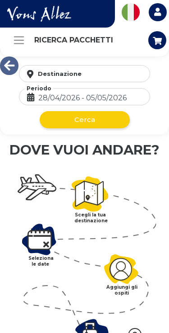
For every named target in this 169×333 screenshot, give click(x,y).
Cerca (84, 119)
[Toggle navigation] (19, 40)
